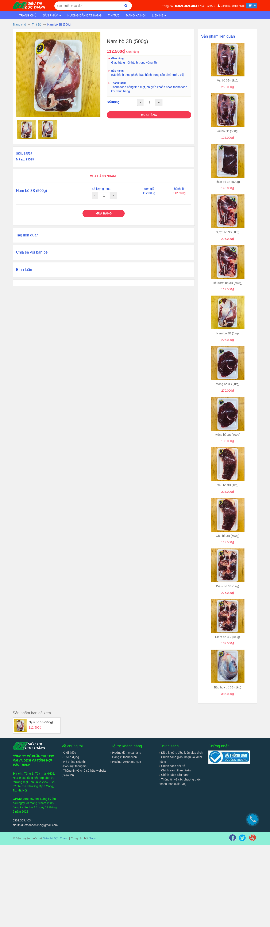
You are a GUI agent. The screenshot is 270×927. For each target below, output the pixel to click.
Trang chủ (27, 15)
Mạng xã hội (136, 15)
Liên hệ (159, 15)
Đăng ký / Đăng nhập (231, 5)
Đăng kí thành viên (124, 757)
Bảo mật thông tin (74, 766)
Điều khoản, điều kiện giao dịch (180, 752)
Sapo (92, 838)
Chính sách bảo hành (174, 774)
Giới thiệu (69, 752)
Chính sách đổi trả (172, 766)
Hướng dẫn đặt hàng (84, 15)
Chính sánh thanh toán (175, 770)
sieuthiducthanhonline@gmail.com (35, 825)
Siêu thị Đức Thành (55, 838)
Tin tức (114, 15)
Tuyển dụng (70, 757)
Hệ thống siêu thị (74, 761)
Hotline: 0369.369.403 (126, 761)
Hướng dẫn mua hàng (126, 752)
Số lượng (113, 102)
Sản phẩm (52, 15)
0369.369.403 (186, 6)
